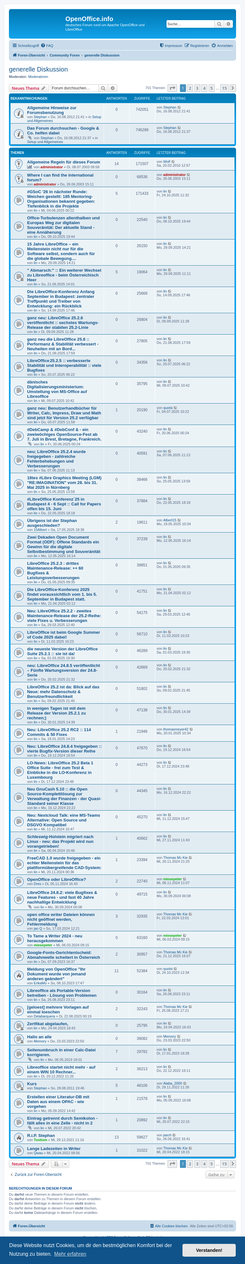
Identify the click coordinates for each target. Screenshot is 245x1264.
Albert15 (169, 520)
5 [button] (212, 88)
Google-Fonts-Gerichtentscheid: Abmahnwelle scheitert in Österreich (63, 955)
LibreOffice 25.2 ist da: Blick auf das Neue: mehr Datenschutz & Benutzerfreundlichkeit (63, 692)
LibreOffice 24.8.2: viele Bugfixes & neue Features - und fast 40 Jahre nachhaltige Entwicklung (62, 897)
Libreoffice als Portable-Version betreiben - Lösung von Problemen (62, 993)
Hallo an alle (39, 1036)
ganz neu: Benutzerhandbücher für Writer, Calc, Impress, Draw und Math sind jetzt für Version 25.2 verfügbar (64, 413)
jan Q (38, 928)
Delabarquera (44, 1016)
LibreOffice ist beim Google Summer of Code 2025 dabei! (63, 635)
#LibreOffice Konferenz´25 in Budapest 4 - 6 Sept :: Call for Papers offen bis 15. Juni (64, 504)
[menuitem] (47, 45)
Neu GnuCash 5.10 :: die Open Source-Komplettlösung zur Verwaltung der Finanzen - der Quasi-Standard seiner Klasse (64, 796)
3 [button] (197, 88)
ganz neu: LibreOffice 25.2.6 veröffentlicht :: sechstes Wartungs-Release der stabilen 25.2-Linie (63, 322)
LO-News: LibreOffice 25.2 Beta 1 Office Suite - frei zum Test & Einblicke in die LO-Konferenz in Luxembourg (60, 770)
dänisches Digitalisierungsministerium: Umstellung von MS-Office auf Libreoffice (57, 389)
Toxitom (40, 1140)
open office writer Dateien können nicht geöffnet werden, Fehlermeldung (61, 919)
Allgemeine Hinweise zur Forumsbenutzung (52, 110)
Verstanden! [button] (209, 1250)
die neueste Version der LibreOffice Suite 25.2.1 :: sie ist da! (62, 651)
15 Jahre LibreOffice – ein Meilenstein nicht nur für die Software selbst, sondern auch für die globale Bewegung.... (61, 251)
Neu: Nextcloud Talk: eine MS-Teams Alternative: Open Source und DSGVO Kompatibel (63, 820)
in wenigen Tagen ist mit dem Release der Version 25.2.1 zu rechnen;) (56, 713)
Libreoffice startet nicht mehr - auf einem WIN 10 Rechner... (61, 1069)
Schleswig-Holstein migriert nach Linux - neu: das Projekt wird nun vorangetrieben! (60, 841)
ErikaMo (40, 983)
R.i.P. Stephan (41, 1135)
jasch (167, 1135)
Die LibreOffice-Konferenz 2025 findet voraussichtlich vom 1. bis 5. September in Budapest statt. (62, 594)
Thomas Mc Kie (175, 857)
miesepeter (172, 879)
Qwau (38, 1153)
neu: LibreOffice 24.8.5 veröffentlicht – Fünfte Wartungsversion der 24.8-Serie (63, 670)
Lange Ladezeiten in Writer (54, 1148)
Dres (37, 884)
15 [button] (224, 88)
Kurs (32, 1083)
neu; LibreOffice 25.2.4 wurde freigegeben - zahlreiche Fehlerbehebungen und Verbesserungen (56, 458)
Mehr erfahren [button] (70, 1254)
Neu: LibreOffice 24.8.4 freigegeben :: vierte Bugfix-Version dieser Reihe (64, 748)
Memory (40, 1041)
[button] (172, 88)
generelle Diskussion (38, 69)
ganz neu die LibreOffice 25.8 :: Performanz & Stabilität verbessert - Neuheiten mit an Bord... (63, 344)
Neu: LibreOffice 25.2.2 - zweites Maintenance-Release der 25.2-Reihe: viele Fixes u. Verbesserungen (64, 616)
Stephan (40, 117)
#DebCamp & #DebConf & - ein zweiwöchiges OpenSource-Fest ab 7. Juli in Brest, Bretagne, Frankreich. (64, 434)
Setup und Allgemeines (45, 142)
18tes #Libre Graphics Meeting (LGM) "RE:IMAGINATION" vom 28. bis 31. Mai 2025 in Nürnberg (64, 482)
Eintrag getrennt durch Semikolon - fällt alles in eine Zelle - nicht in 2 (62, 1120)
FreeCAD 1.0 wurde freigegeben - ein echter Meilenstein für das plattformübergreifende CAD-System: (64, 863)
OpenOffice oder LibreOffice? (56, 879)
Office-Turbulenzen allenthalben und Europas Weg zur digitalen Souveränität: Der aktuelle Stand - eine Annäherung (63, 225)
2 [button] (190, 88)
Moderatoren (38, 77)
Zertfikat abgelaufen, (47, 1023)
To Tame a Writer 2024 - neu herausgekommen (54, 938)
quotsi (168, 408)
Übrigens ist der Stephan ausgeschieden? (52, 523)
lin (35, 210)
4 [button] (204, 88)
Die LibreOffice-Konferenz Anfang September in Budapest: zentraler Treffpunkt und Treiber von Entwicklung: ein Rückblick (60, 298)
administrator (52, 167)
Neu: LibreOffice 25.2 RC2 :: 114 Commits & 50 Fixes (59, 732)
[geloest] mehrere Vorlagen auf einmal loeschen (58, 1009)
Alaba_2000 (172, 1083)
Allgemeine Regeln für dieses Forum (63, 162)
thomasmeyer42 (176, 729)
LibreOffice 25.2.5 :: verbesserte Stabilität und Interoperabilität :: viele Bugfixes (64, 365)
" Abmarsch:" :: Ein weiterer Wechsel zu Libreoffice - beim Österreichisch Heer (64, 275)
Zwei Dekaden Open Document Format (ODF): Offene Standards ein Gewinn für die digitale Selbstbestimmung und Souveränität (63, 544)
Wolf (166, 161)
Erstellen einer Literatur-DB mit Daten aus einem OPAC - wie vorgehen (58, 1101)
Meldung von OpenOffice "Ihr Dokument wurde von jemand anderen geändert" (56, 974)
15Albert (40, 530)
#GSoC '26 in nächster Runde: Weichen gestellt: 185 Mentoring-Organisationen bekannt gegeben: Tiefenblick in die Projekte (61, 198)
